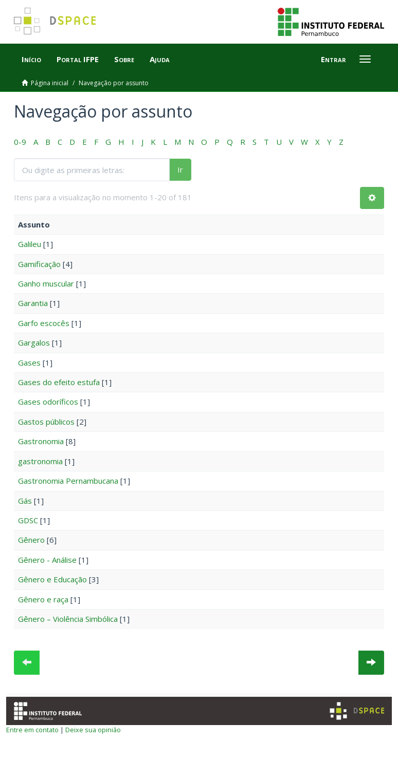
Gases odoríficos (48, 401)
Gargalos (34, 342)
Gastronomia (41, 441)
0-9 (20, 142)
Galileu (29, 244)
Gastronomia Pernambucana (68, 480)
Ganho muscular (46, 283)
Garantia (33, 303)
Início (31, 59)
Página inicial (49, 83)
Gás (25, 501)
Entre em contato (32, 729)
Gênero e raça (43, 599)
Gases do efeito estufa (59, 382)
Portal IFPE (78, 59)
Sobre (124, 59)
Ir (180, 169)
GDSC (28, 520)
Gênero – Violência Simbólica (68, 619)
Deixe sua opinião (93, 729)
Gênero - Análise (47, 560)
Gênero (31, 540)
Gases (29, 362)
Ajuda (160, 59)
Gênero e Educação (52, 579)
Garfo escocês (43, 323)
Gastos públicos (46, 421)
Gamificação (39, 264)
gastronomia (40, 461)
